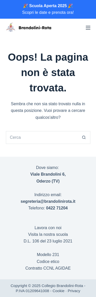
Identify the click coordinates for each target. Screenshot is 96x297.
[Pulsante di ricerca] (84, 137)
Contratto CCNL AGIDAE (48, 268)
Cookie (58, 291)
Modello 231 (48, 254)
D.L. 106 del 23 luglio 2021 (48, 241)
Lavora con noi (48, 228)
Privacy (74, 291)
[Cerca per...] (42, 137)
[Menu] (88, 27)
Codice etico (48, 261)
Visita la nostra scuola (48, 234)
